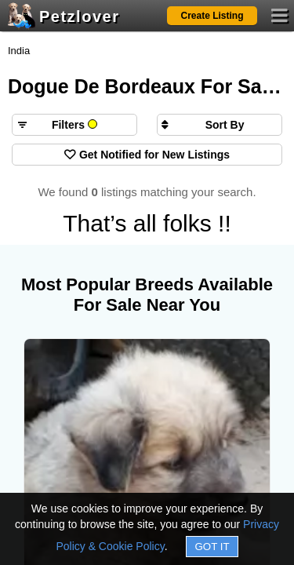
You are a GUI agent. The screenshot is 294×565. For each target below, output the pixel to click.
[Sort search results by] (219, 125)
